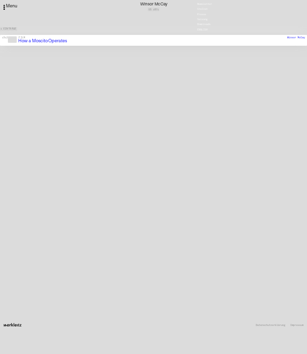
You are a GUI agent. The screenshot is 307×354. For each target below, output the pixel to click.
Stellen (202, 8)
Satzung (202, 19)
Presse (201, 13)
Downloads (204, 24)
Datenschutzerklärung (270, 325)
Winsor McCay (296, 37)
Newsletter (204, 3)
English (202, 29)
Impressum (297, 325)
